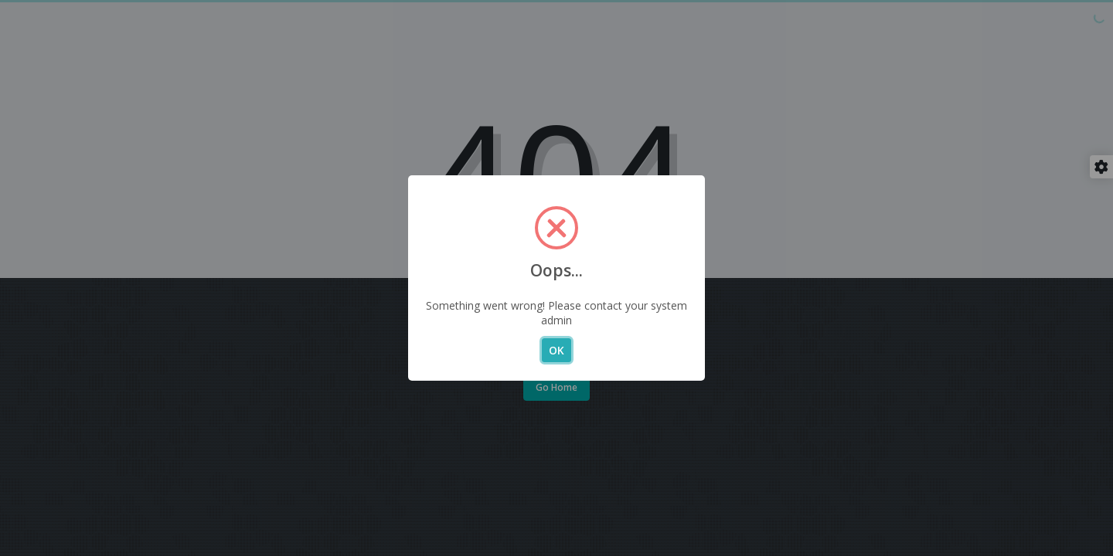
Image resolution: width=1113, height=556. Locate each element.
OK (556, 350)
